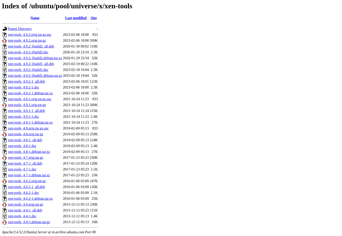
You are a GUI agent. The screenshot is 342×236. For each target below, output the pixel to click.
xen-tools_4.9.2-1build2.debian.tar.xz (35, 58)
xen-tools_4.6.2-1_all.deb (26, 187)
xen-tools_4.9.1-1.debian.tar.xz (30, 122)
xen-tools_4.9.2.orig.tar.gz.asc (29, 34)
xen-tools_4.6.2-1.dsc (23, 193)
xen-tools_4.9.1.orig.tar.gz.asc (29, 99)
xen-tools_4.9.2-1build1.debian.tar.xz (35, 75)
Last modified (76, 18)
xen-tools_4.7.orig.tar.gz (25, 157)
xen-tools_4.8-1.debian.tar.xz (29, 152)
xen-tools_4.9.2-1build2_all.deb (31, 46)
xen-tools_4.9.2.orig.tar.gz (27, 40)
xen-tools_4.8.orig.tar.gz (25, 134)
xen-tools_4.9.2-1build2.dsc (28, 52)
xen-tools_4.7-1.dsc (22, 169)
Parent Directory (20, 29)
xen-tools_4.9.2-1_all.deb (26, 81)
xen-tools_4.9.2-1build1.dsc (28, 70)
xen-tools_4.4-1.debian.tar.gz (29, 222)
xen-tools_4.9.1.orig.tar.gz (27, 105)
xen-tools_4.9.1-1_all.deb (26, 111)
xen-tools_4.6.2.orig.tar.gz (27, 181)
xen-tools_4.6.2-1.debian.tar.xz (30, 198)
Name (35, 18)
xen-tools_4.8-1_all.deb (25, 140)
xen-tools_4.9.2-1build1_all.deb (31, 64)
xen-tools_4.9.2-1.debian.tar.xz (30, 93)
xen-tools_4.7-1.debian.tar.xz (29, 175)
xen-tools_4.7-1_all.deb (25, 163)
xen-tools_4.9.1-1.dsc (23, 116)
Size (94, 18)
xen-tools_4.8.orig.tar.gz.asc (28, 128)
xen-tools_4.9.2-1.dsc (23, 87)
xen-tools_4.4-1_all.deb (25, 210)
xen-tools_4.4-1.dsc (22, 216)
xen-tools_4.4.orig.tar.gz (25, 204)
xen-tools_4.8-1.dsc (22, 146)
